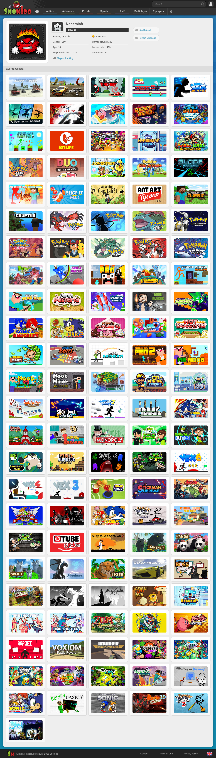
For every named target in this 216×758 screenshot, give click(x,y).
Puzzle (86, 11)
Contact (144, 753)
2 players (158, 11)
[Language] (209, 754)
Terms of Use (166, 753)
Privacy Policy (191, 753)
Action (50, 11)
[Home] (37, 11)
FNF (122, 11)
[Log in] (211, 4)
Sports (104, 11)
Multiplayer (140, 11)
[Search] (202, 4)
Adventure (68, 11)
